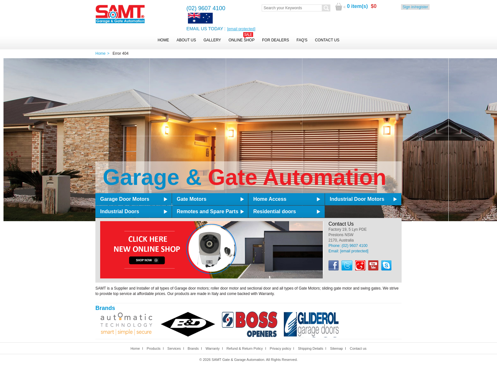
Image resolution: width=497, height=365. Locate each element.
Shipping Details (310, 348)
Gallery (212, 40)
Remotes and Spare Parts (207, 211)
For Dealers (275, 40)
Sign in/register (415, 7)
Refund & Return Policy (244, 348)
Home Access (269, 199)
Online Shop (242, 40)
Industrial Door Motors (357, 199)
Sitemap (336, 348)
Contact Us (327, 40)
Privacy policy (280, 348)
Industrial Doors (119, 211)
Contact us (358, 348)
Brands (193, 348)
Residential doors (274, 211)
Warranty (212, 348)
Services (174, 348)
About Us (186, 40)
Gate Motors (191, 199)
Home (163, 40)
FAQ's (302, 40)
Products (153, 348)
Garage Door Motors (124, 199)
